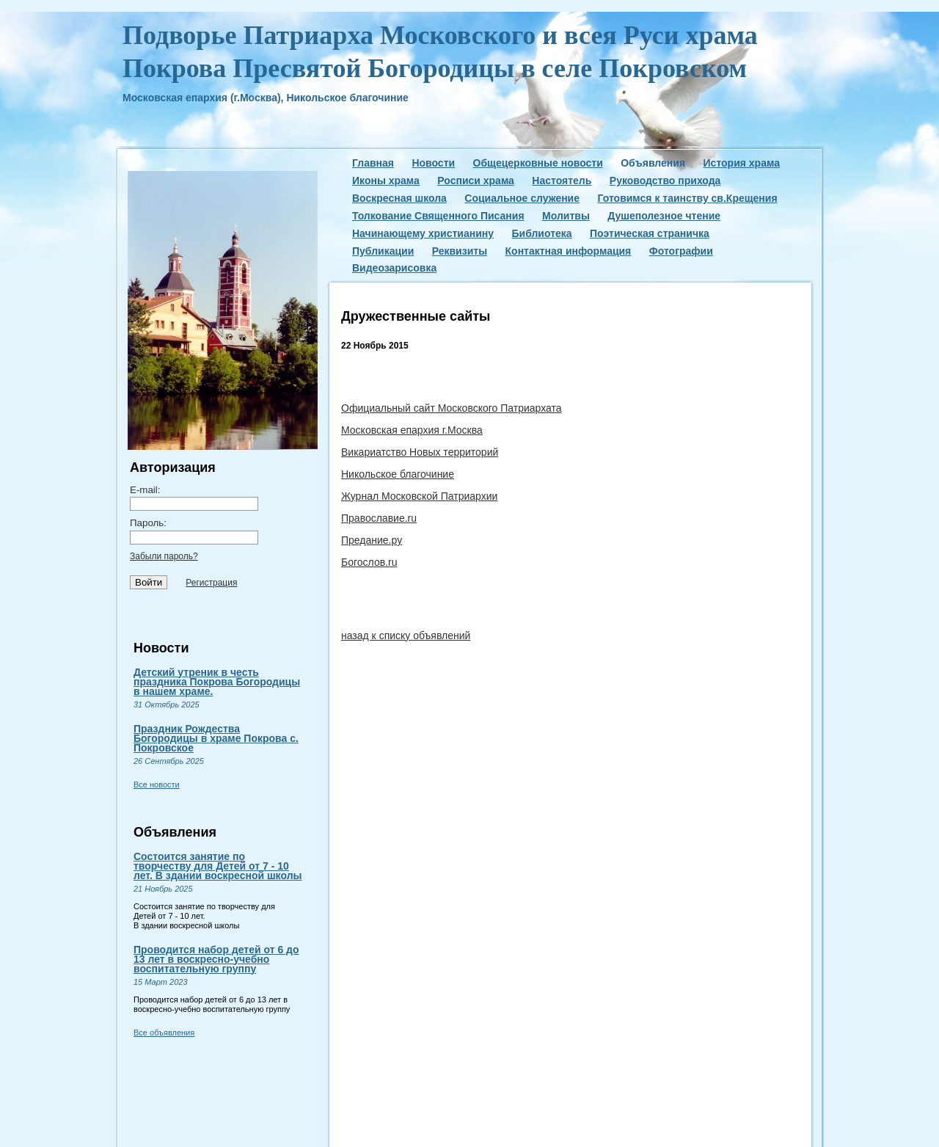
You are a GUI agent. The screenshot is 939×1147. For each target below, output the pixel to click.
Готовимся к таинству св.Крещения (687, 198)
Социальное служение (522, 198)
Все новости (157, 784)
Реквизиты (459, 251)
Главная (373, 163)
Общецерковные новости (538, 163)
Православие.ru (379, 518)
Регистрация (211, 583)
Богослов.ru (369, 562)
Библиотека (541, 233)
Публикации (383, 251)
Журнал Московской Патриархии (419, 496)
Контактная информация (568, 251)
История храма (742, 163)
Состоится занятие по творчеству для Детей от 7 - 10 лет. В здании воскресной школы (218, 866)
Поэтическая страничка (649, 233)
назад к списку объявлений (405, 635)
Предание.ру (371, 540)
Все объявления (164, 1032)
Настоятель (561, 180)
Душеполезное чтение (663, 216)
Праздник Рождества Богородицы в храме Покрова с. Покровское (216, 738)
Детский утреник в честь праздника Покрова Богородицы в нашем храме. (217, 681)
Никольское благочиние (397, 474)
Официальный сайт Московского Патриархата (451, 408)
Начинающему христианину (423, 233)
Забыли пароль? (164, 556)
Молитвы (566, 216)
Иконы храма (386, 180)
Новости (433, 163)
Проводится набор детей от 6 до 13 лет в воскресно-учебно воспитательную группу (216, 959)
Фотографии (681, 251)
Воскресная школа (399, 198)
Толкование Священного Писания (438, 216)
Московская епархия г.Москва (412, 430)
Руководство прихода (665, 180)
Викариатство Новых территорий (419, 452)
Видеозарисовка (394, 268)
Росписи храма (475, 180)
